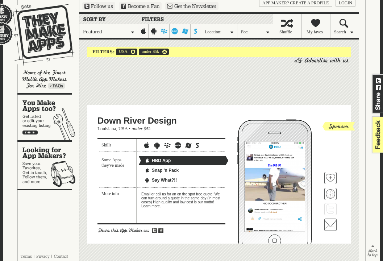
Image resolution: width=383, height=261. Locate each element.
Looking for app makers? (48, 165)
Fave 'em (330, 178)
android (154, 31)
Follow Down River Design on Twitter (330, 209)
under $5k (149, 52)
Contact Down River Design (330, 225)
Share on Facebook (378, 87)
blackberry (164, 31)
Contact (61, 256)
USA (122, 52)
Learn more (56, 86)
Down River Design (137, 120)
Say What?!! (161, 180)
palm (175, 31)
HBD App (158, 160)
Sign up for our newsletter (191, 6)
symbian (196, 31)
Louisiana (106, 128)
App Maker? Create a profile (295, 2)
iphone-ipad (143, 31)
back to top (373, 251)
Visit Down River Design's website (330, 194)
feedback (377, 134)
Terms (26, 256)
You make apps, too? (48, 117)
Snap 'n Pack (162, 170)
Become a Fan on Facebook (140, 6)
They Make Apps (39, 35)
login (345, 2)
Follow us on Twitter (98, 6)
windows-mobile (185, 31)
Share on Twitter (378, 80)
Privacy (43, 256)
